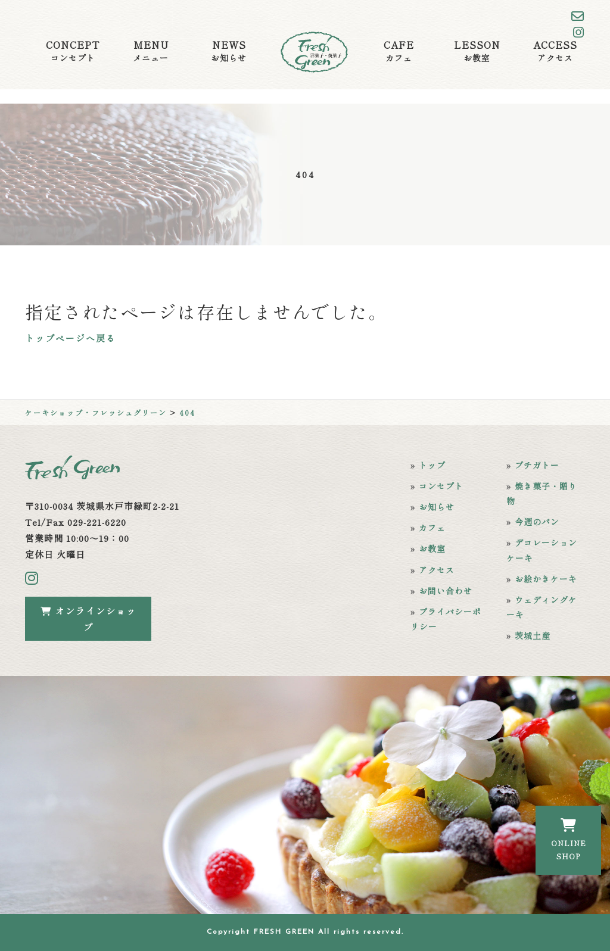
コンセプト (441, 486)
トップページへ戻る (70, 338)
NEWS (229, 51)
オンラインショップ (88, 618)
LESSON (477, 51)
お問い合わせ (445, 591)
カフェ (432, 528)
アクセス (437, 570)
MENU (151, 51)
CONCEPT (72, 51)
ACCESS (555, 51)
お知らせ (437, 507)
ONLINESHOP (568, 839)
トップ (432, 465)
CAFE (399, 51)
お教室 (432, 548)
